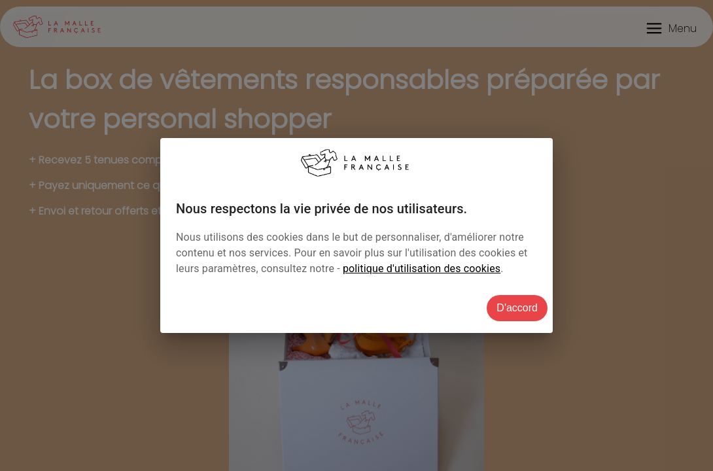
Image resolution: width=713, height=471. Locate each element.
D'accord (517, 307)
